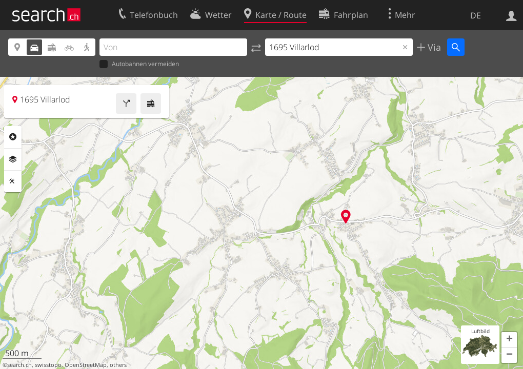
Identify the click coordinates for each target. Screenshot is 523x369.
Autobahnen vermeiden (139, 64)
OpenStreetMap (86, 364)
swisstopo (48, 364)
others (118, 364)
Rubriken (13, 137)
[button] (509, 339)
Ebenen (13, 159)
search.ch (19, 364)
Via (433, 47)
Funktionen (13, 181)
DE (475, 15)
